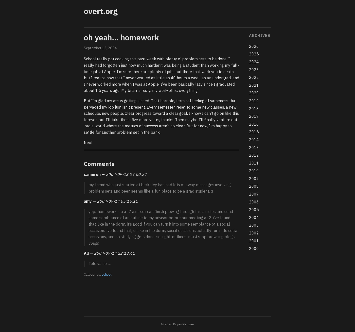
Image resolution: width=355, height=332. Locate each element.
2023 (254, 69)
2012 (254, 155)
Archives (259, 35)
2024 (254, 61)
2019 (254, 100)
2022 (254, 77)
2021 (254, 85)
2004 (254, 217)
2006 (254, 201)
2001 (254, 240)
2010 (254, 170)
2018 (254, 108)
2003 (254, 225)
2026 (254, 46)
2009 (254, 178)
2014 (254, 139)
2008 (254, 186)
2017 (254, 116)
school (106, 274)
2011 (254, 163)
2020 (254, 92)
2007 (254, 194)
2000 (254, 248)
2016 (254, 124)
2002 (254, 233)
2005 (254, 209)
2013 (254, 147)
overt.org (101, 11)
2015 (254, 131)
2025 (254, 53)
